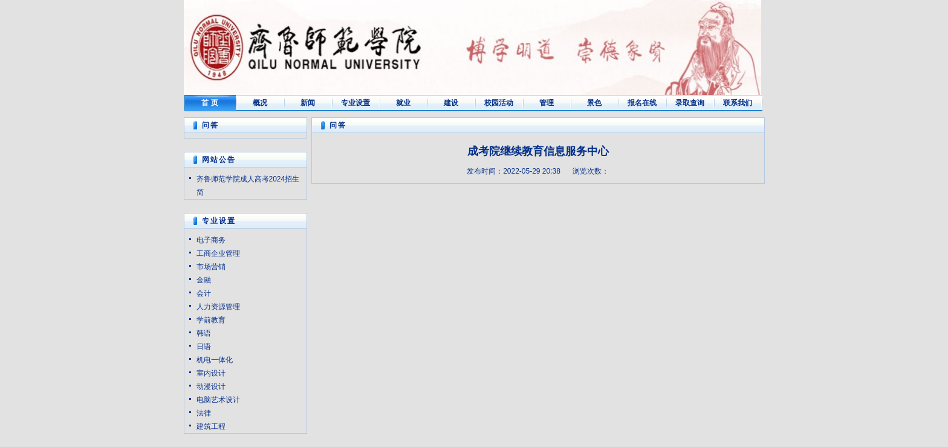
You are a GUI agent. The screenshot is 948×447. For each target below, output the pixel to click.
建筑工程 (211, 426)
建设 (451, 103)
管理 (546, 103)
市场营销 (211, 267)
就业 (403, 103)
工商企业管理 (218, 253)
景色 (594, 103)
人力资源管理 (218, 306)
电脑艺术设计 (218, 400)
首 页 (209, 103)
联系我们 (737, 103)
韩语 (203, 333)
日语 (203, 346)
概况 (260, 103)
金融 (203, 280)
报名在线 (642, 103)
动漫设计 (211, 386)
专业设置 (355, 103)
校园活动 (498, 103)
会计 (203, 293)
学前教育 (211, 320)
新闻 (307, 103)
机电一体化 (214, 360)
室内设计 (211, 373)
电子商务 (211, 240)
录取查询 (689, 103)
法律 (203, 413)
